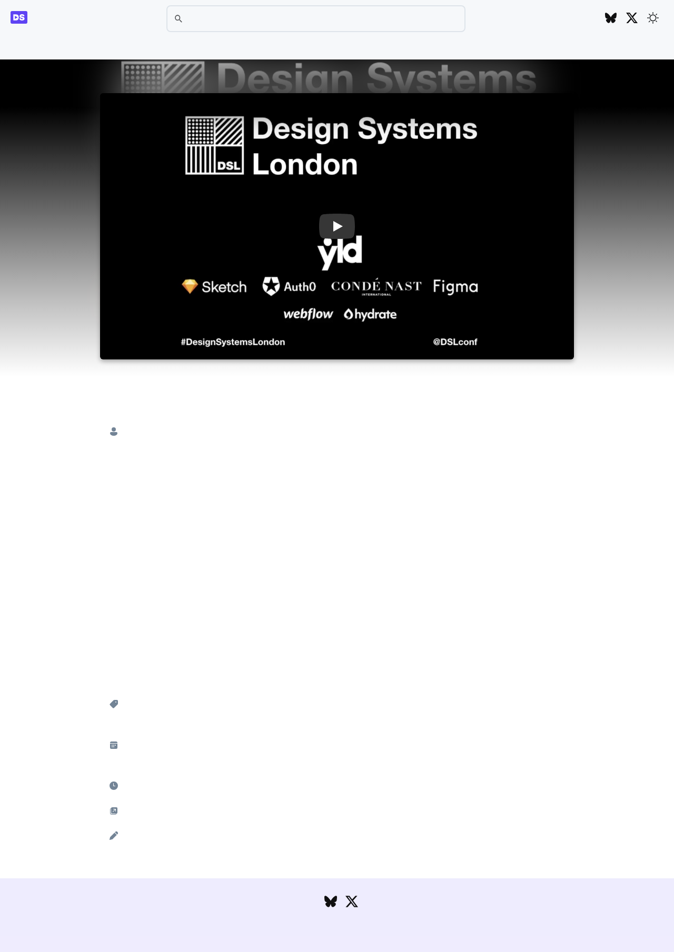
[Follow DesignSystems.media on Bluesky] (610, 18)
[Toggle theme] (652, 17)
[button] (337, 226)
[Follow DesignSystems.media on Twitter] (631, 18)
